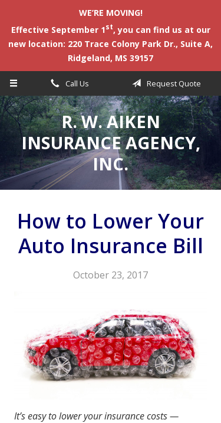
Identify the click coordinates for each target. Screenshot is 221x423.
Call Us (68, 83)
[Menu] (14, 83)
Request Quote (164, 83)
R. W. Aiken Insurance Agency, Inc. (110, 142)
